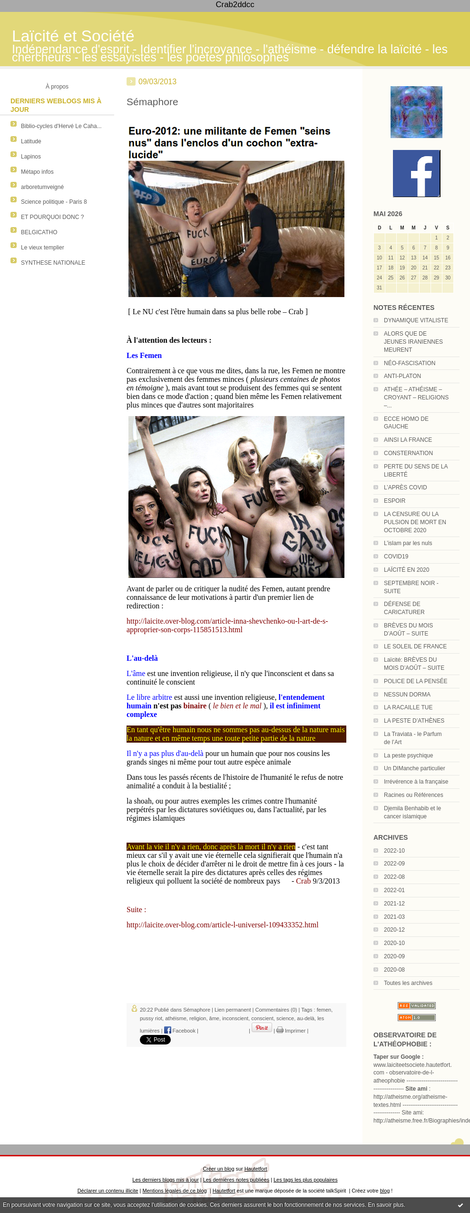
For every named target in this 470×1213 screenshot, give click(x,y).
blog (385, 1190)
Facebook (180, 1031)
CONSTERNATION (408, 453)
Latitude (31, 141)
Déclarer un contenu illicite (108, 1190)
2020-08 (394, 969)
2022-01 (394, 890)
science (285, 1018)
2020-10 (394, 943)
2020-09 (394, 956)
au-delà (305, 1018)
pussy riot (151, 1018)
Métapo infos (37, 172)
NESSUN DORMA (407, 694)
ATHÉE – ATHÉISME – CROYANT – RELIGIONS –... (416, 397)
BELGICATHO (39, 232)
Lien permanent (233, 1010)
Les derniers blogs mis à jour (165, 1180)
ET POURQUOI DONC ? (52, 217)
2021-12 (394, 903)
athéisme (175, 1018)
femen (324, 1010)
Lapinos (31, 156)
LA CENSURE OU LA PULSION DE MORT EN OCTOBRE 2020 (415, 522)
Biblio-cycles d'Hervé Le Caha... (61, 126)
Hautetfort (256, 1169)
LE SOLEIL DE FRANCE (415, 646)
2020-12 (394, 929)
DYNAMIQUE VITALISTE (416, 320)
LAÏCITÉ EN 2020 (406, 570)
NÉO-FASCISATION (409, 363)
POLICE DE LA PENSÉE (415, 681)
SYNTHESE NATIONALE (53, 262)
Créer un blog (218, 1169)
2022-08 (394, 877)
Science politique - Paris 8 (54, 202)
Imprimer (290, 1031)
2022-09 (394, 863)
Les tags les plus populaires (306, 1180)
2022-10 (394, 850)
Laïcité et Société (73, 36)
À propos (57, 86)
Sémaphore (152, 101)
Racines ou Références (413, 795)
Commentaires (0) (276, 1010)
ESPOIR (394, 500)
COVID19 (396, 556)
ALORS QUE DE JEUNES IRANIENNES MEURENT (413, 341)
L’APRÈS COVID (405, 487)
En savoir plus (385, 1205)
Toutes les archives (408, 983)
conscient (262, 1018)
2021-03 (394, 917)
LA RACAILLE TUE (408, 707)
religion (197, 1018)
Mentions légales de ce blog (174, 1190)
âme (214, 1018)
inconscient (235, 1018)
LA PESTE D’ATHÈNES (414, 720)
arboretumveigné (42, 187)
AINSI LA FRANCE (408, 440)
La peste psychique (408, 755)
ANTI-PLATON (402, 376)
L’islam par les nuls (408, 543)
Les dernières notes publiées (236, 1180)
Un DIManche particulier (414, 768)
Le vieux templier (42, 247)
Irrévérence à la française (416, 781)
